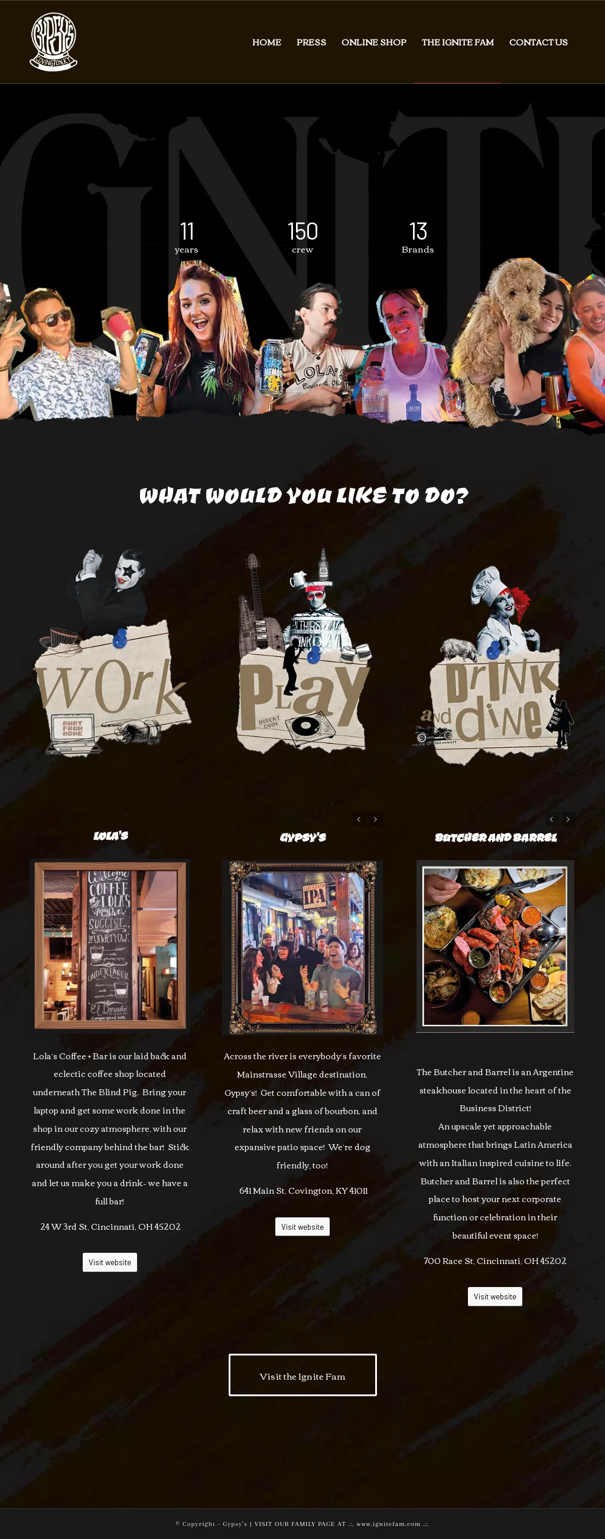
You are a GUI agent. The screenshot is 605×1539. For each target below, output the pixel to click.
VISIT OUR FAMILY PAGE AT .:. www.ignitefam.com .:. (342, 1524)
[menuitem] (267, 42)
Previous (360, 819)
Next (376, 819)
